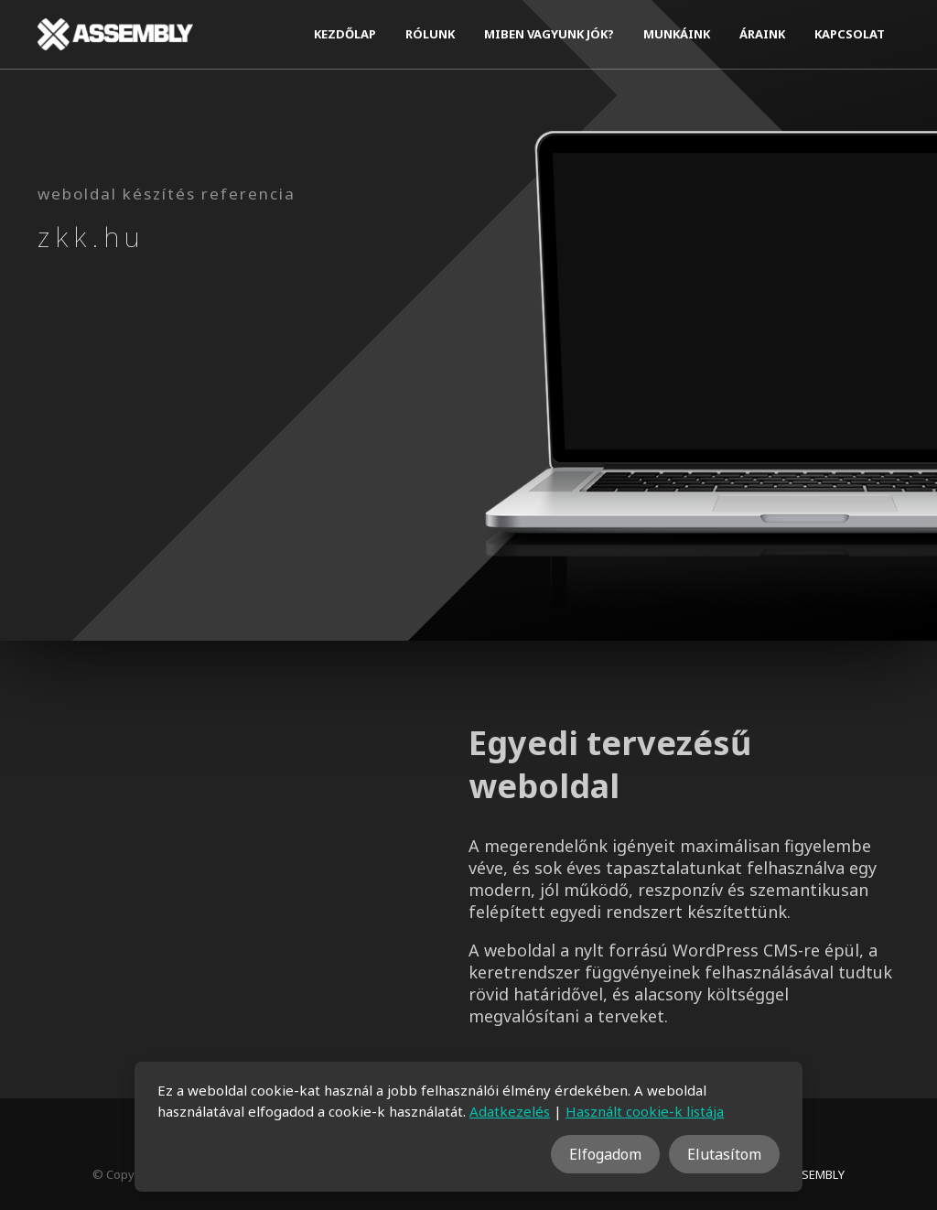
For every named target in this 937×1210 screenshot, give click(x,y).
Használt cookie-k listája (644, 1111)
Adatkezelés (509, 1111)
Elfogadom (605, 1154)
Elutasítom (724, 1154)
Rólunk (430, 34)
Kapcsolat (849, 34)
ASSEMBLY (816, 1174)
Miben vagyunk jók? (549, 34)
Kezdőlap (345, 34)
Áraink (762, 34)
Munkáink (676, 34)
